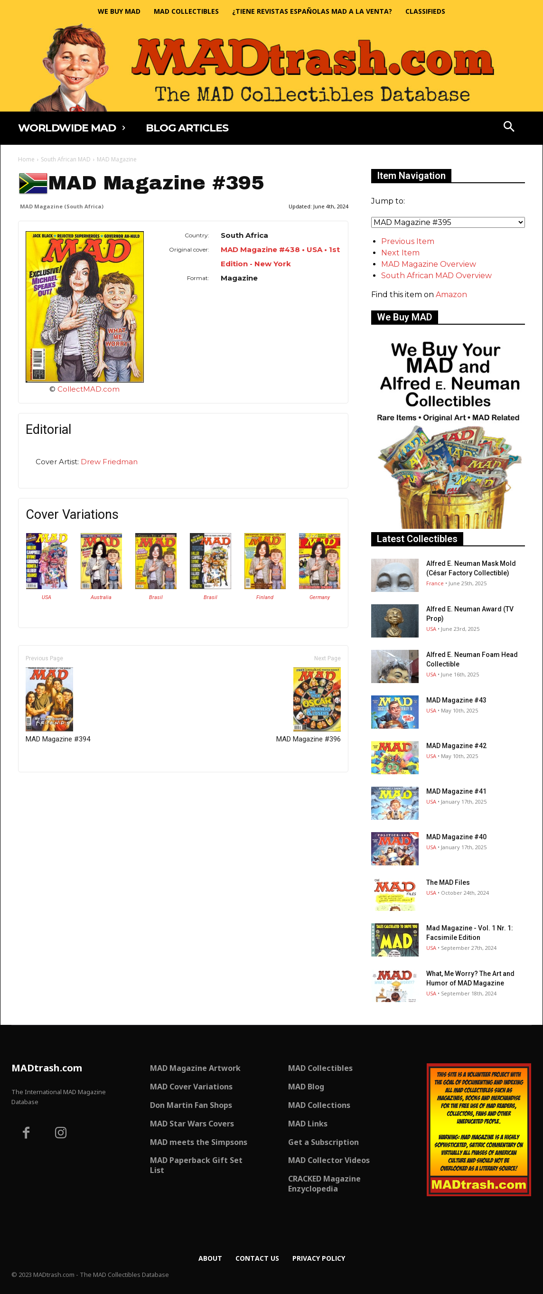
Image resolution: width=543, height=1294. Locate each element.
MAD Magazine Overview (428, 264)
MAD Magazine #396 (308, 705)
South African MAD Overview (436, 275)
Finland (264, 597)
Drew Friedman (109, 461)
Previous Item (407, 241)
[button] (509, 128)
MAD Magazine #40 (456, 837)
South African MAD (66, 159)
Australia (101, 597)
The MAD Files (448, 882)
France (435, 583)
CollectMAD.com (88, 389)
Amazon (451, 294)
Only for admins (51, 788)
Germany (319, 597)
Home (26, 159)
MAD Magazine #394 (58, 705)
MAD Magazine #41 (456, 791)
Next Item (400, 252)
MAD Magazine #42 (456, 746)
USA (46, 597)
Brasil (156, 597)
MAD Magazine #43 (456, 700)
